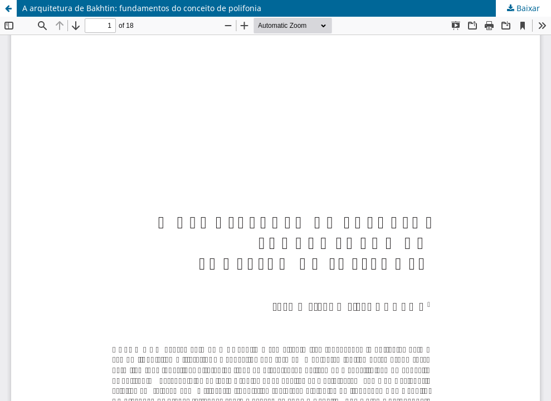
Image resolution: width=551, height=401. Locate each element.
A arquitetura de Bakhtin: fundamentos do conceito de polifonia (141, 8)
